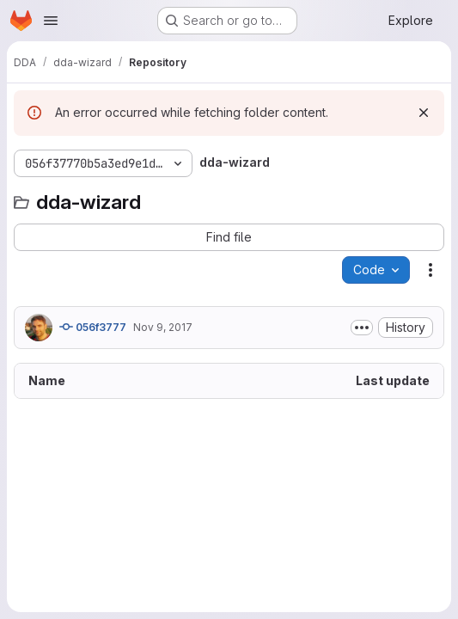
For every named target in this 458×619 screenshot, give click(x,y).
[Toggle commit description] (362, 327)
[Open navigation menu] (50, 20)
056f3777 (92, 327)
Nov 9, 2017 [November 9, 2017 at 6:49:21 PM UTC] (162, 327)
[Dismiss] (423, 112)
